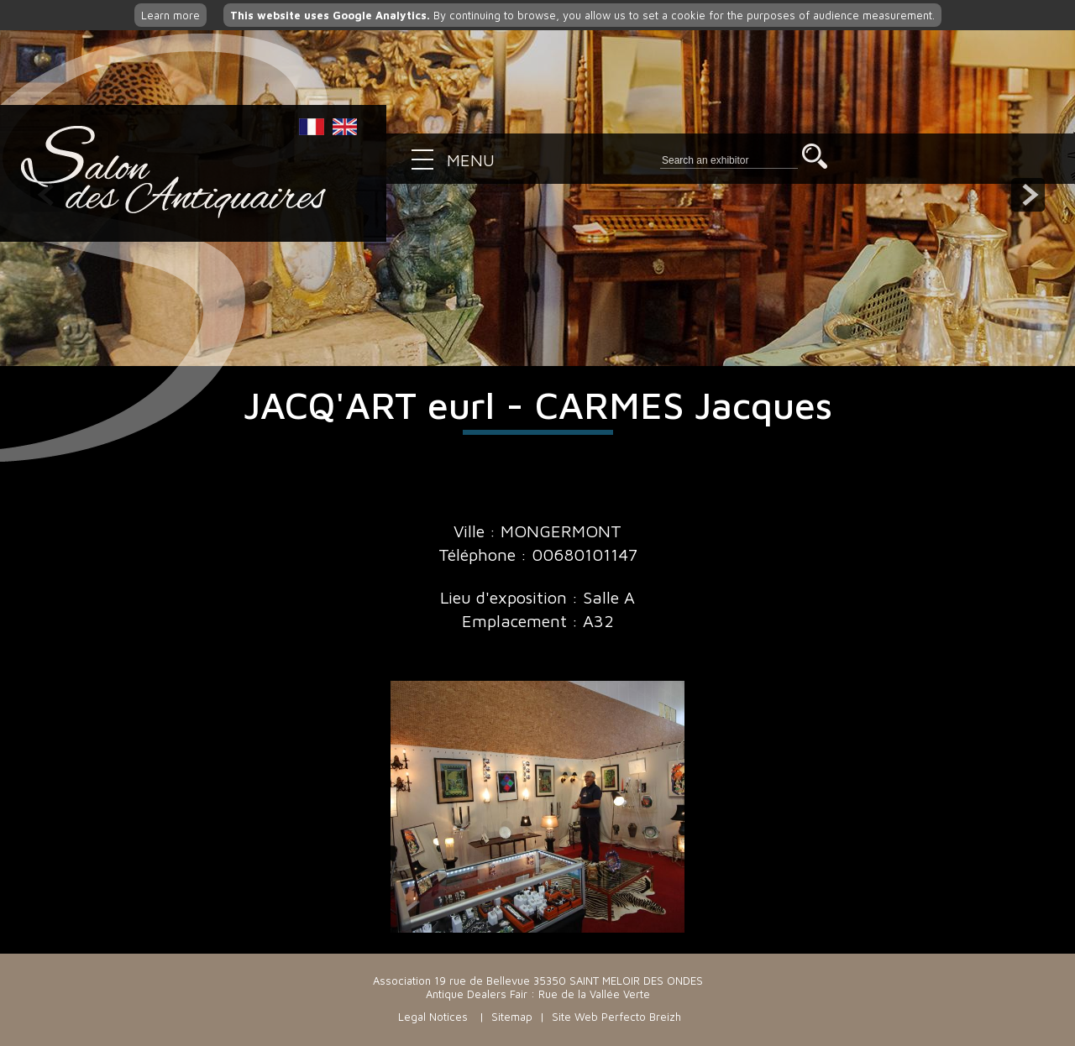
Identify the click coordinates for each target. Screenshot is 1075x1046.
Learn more (170, 15)
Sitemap (511, 1016)
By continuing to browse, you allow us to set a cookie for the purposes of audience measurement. (582, 15)
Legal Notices (433, 1016)
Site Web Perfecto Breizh (616, 1016)
